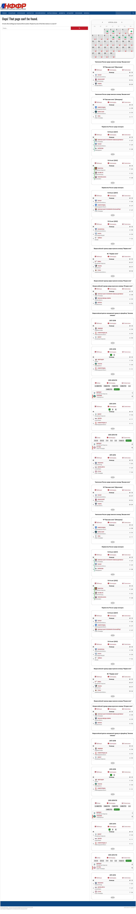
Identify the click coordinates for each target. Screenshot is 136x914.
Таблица (99, 70)
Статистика (127, 70)
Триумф (99, 395)
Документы (62, 13)
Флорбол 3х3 (30, 13)
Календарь (113, 70)
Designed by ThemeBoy (130, 907)
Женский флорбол (40, 13)
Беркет (99, 392)
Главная (4, 13)
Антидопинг (70, 13)
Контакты (86, 13)
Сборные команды (52, 13)
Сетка (98, 383)
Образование (78, 13)
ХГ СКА (99, 447)
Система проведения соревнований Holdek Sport (13, 908)
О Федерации (11, 13)
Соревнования (21, 13)
